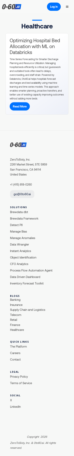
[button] (67, 6)
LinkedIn (15, 406)
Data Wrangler (19, 244)
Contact (15, 359)
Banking (15, 299)
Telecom (15, 314)
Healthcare (17, 330)
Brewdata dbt (19, 212)
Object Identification (23, 257)
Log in (54, 6)
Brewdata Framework (24, 218)
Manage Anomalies (22, 238)
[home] (17, 6)
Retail (13, 320)
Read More (20, 106)
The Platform (18, 346)
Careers (15, 353)
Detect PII (16, 225)
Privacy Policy (19, 376)
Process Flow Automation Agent (31, 270)
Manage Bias (18, 231)
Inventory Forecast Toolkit (27, 283)
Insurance (16, 304)
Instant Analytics (20, 250)
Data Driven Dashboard (25, 276)
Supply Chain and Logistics (27, 309)
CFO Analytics (19, 263)
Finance (15, 324)
